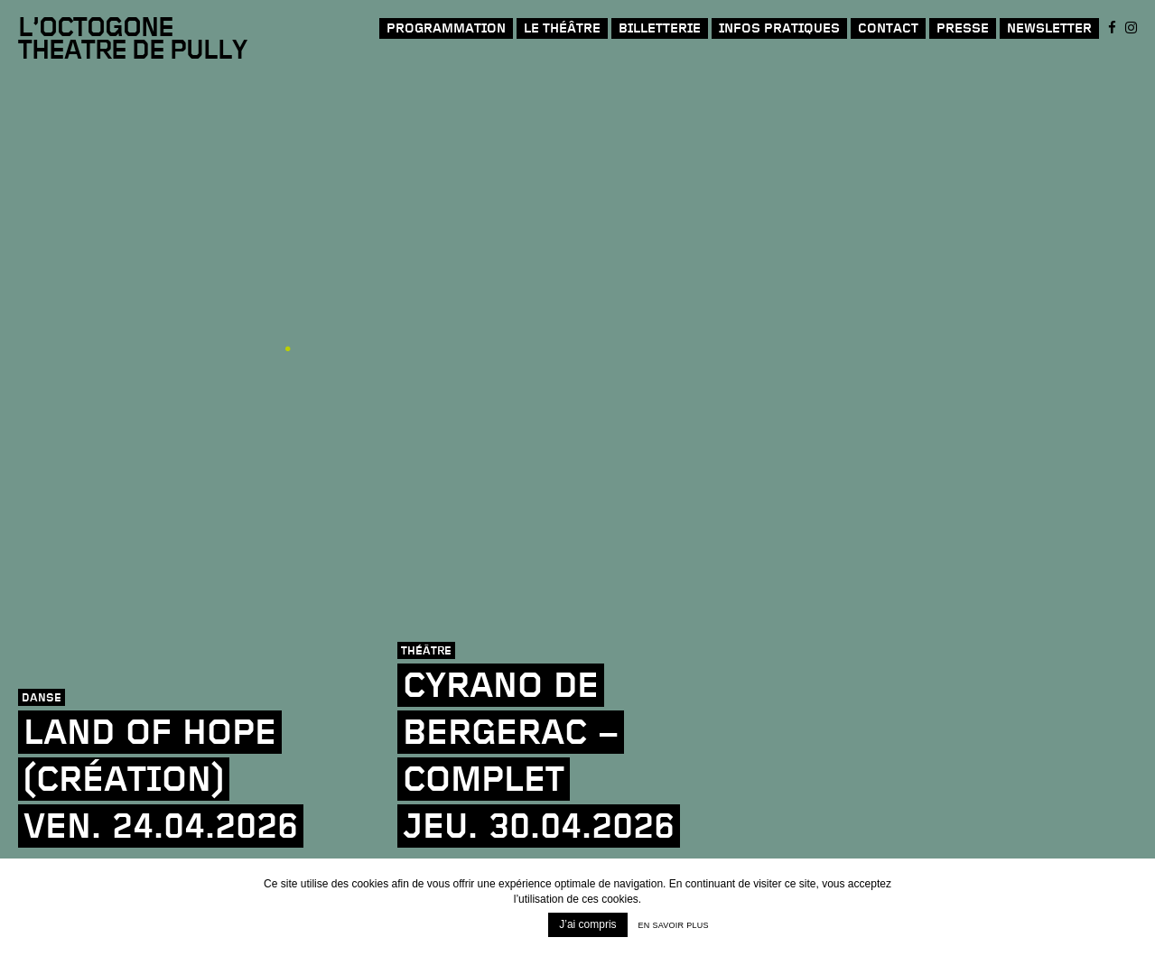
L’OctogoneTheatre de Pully (132, 40)
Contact (888, 28)
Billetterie (660, 28)
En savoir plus (673, 925)
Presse (962, 28)
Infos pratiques (779, 28)
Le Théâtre (562, 28)
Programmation (446, 28)
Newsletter (1049, 28)
